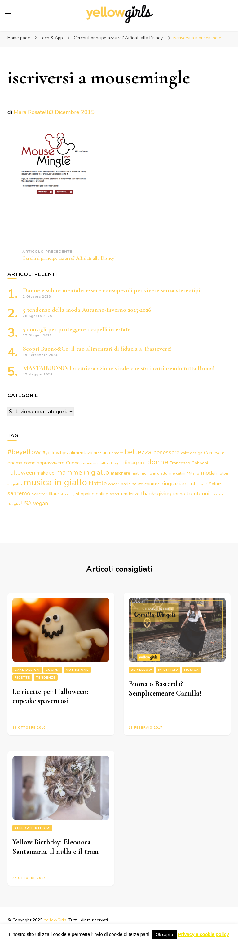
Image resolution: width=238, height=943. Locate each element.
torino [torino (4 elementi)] (179, 494)
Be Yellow (141, 670)
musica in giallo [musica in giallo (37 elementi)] (55, 482)
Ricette (22, 677)
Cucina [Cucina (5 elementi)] (73, 462)
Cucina (53, 670)
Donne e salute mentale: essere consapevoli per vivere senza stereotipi (111, 290)
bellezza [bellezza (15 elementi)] (138, 452)
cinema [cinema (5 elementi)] (14, 462)
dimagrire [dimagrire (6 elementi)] (134, 462)
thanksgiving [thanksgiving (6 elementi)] (156, 493)
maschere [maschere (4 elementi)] (120, 473)
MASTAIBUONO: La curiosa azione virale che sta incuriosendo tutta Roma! (118, 368)
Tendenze (45, 677)
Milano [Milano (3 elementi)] (193, 473)
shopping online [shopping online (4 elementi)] (92, 494)
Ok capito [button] (164, 934)
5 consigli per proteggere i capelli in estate (76, 329)
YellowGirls (55, 920)
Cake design (27, 670)
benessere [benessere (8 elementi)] (166, 452)
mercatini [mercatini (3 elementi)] (177, 473)
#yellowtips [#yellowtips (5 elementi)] (55, 452)
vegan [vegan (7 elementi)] (40, 503)
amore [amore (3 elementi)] (117, 452)
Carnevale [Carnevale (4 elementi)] (214, 453)
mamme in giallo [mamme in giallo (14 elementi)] (82, 472)
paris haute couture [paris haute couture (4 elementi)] (140, 484)
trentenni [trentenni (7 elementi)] (198, 493)
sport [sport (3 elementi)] (114, 494)
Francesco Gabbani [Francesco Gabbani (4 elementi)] (189, 463)
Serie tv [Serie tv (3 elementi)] (38, 494)
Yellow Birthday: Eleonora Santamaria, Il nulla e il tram (55, 847)
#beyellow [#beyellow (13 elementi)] (24, 452)
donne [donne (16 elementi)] (157, 462)
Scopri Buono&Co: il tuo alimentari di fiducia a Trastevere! (97, 349)
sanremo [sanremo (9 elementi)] (18, 493)
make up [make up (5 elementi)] (46, 473)
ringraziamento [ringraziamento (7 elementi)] (180, 483)
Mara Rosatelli (32, 112)
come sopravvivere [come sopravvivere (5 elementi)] (44, 462)
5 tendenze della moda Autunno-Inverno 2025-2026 (87, 310)
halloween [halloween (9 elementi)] (21, 472)
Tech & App (51, 38)
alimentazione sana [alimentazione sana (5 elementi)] (89, 452)
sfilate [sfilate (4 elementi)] (52, 494)
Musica (191, 670)
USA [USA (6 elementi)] (26, 503)
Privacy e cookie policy (203, 934)
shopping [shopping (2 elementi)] (67, 494)
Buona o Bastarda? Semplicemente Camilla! (165, 688)
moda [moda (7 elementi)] (208, 472)
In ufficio (168, 670)
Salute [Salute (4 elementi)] (215, 484)
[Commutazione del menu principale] (8, 15)
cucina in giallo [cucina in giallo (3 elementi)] (94, 463)
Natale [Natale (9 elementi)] (98, 483)
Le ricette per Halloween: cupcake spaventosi (50, 696)
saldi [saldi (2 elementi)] (203, 484)
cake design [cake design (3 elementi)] (191, 452)
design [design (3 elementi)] (115, 463)
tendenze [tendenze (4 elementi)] (130, 494)
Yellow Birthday (32, 828)
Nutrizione (77, 670)
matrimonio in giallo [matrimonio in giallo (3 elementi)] (150, 473)
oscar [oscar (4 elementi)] (113, 484)
